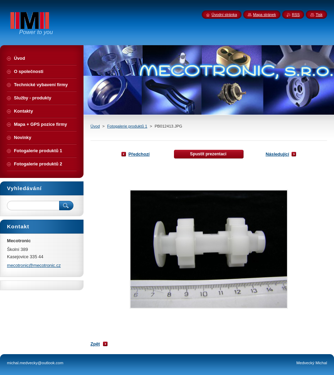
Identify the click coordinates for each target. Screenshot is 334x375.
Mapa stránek (264, 15)
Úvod (95, 126)
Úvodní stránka (224, 15)
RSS (296, 15)
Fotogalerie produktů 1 (127, 126)
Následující (277, 154)
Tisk (319, 15)
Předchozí (139, 154)
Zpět (95, 344)
